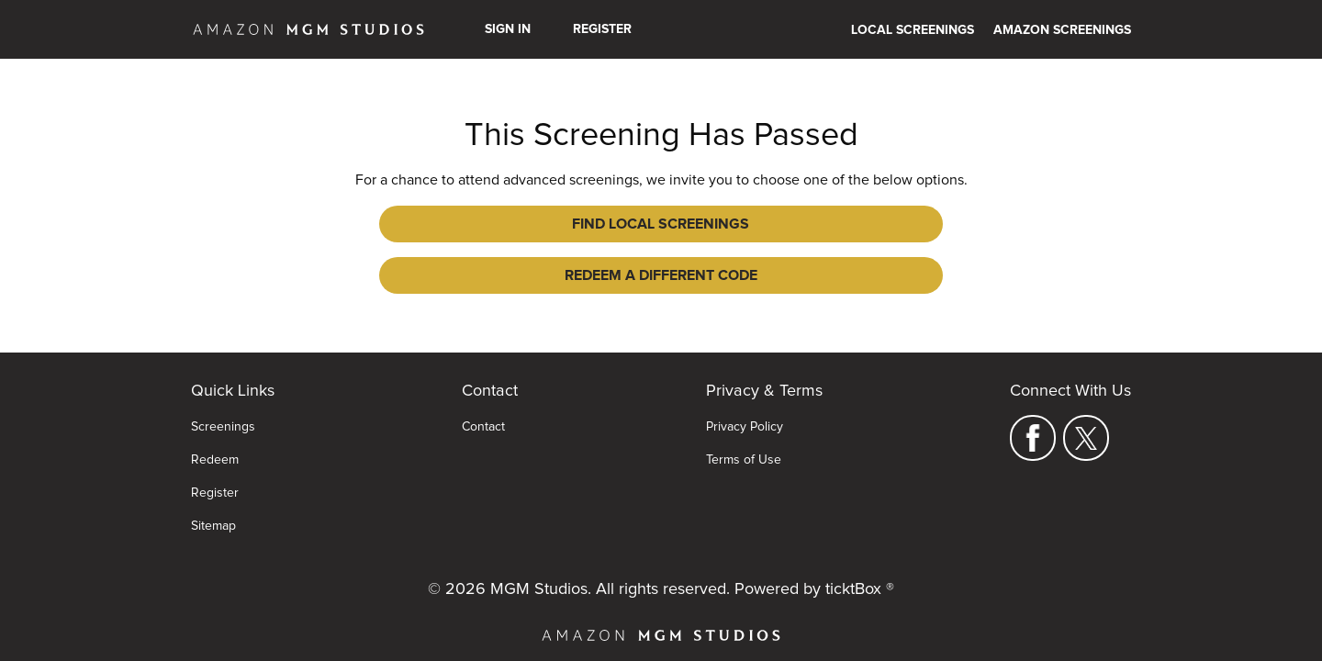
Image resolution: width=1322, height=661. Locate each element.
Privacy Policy (744, 399)
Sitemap (213, 498)
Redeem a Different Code (795, 224)
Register (602, 29)
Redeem (215, 432)
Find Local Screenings (527, 224)
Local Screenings (912, 30)
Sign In (508, 29)
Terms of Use (743, 432)
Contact (483, 399)
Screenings (223, 399)
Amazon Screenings (1062, 30)
